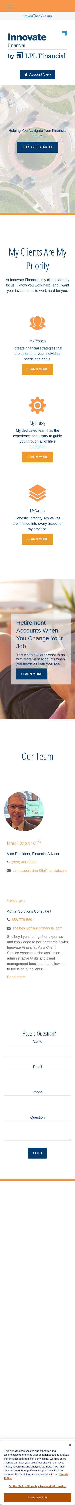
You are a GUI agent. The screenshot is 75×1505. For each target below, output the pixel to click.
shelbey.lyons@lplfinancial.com (37, 928)
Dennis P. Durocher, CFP (24, 843)
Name (37, 1042)
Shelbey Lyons (16, 900)
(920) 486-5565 (24, 862)
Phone (37, 1092)
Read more (16, 977)
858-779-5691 (23, 920)
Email (37, 1067)
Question (37, 1117)
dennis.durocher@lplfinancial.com (40, 871)
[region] (37, 1472)
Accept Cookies (37, 1497)
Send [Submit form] (37, 1153)
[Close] (70, 1445)
